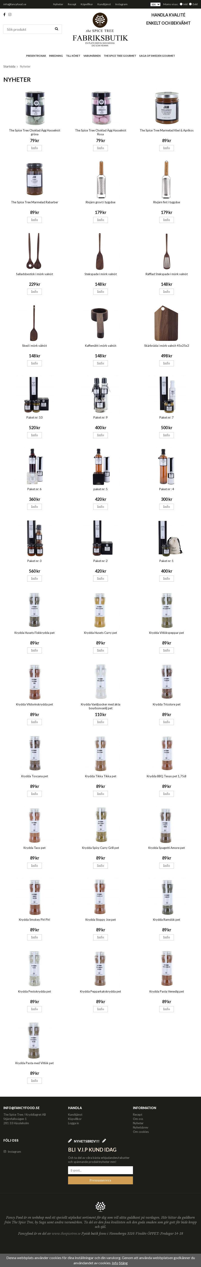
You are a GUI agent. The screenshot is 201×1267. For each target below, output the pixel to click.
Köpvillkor (87, 4)
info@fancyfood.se (14, 4)
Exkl (195, 4)
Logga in (73, 1123)
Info (34, 148)
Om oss (138, 1119)
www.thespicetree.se (66, 1234)
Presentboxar (36, 55)
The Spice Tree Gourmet (120, 55)
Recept (72, 4)
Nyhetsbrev (140, 1127)
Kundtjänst (104, 4)
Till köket (73, 55)
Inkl (185, 4)
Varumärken (92, 55)
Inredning (56, 55)
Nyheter (58, 4)
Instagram (121, 4)
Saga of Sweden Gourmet (157, 55)
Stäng (123, 1263)
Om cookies (141, 1132)
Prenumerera (100, 1180)
